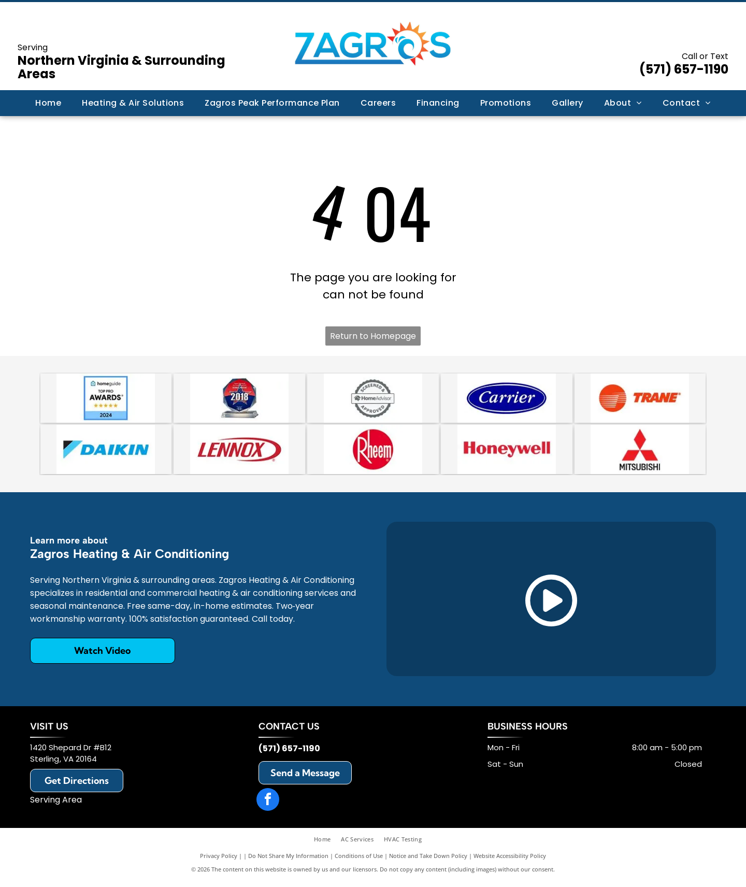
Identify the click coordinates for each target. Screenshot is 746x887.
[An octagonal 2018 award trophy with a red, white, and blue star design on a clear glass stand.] (239, 399)
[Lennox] (239, 453)
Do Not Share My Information (288, 861)
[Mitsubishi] (640, 453)
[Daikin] (106, 453)
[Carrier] (506, 399)
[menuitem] (48, 103)
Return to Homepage (373, 336)
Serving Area (56, 805)
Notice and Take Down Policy (428, 861)
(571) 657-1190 (683, 69)
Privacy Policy (218, 861)
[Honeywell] (506, 453)
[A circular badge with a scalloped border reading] (373, 399)
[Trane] (640, 399)
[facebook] (267, 806)
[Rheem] (373, 453)
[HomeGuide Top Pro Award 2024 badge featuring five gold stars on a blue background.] (106, 399)
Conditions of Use (359, 861)
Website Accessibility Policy (510, 861)
